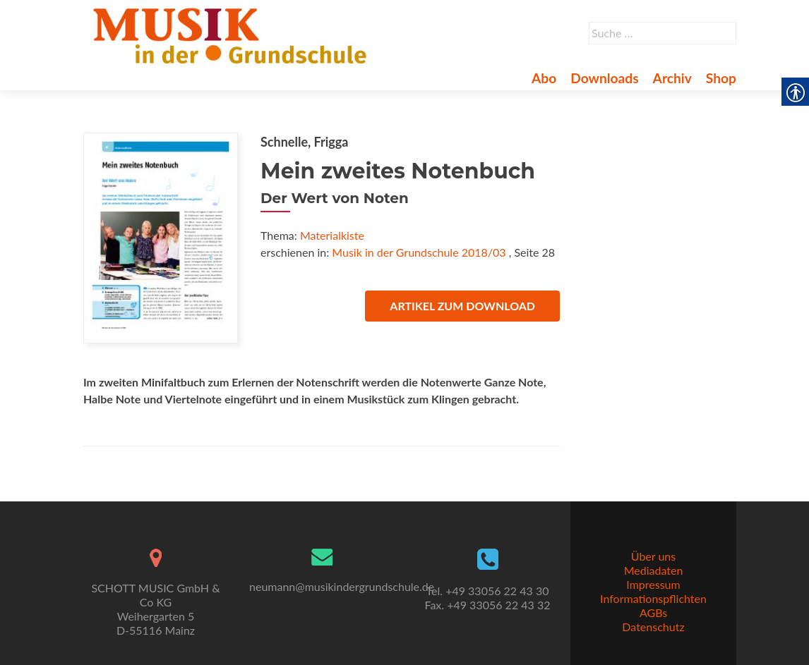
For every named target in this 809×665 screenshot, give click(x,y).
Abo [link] (544, 78)
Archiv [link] (672, 78)
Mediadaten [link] (653, 570)
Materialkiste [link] (332, 235)
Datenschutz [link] (653, 626)
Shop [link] (721, 78)
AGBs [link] (653, 612)
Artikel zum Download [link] (462, 305)
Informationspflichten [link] (653, 598)
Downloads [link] (604, 78)
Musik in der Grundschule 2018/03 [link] (418, 252)
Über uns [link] (653, 556)
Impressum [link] (653, 584)
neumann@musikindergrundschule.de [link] (341, 586)
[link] (232, 34)
